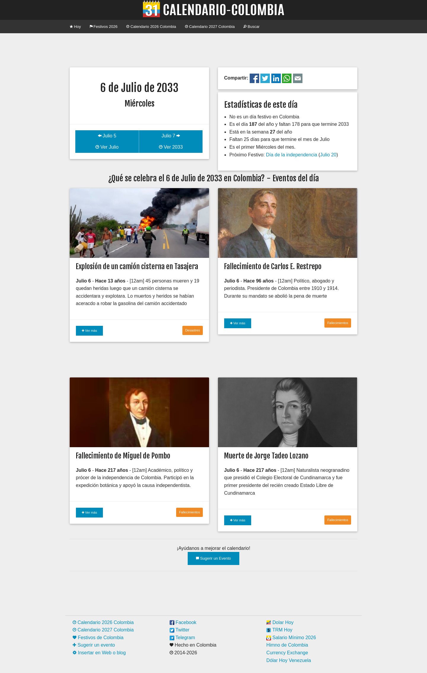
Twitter (179, 629)
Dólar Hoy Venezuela (288, 660)
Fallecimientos (337, 323)
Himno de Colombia (287, 644)
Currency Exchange (287, 652)
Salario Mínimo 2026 (291, 637)
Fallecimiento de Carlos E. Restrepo (272, 266)
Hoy (75, 26)
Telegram (182, 637)
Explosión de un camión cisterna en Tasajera (137, 266)
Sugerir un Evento (213, 558)
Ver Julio (107, 147)
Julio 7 (171, 135)
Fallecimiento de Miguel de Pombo (123, 455)
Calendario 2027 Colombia (210, 26)
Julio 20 (328, 154)
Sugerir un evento (94, 644)
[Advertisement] (213, 49)
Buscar (251, 26)
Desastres (192, 330)
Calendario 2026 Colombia (151, 26)
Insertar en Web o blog (99, 652)
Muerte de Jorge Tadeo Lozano (266, 455)
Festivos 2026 (104, 26)
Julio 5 (107, 135)
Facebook (183, 622)
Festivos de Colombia (98, 637)
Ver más (89, 330)
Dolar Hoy (280, 622)
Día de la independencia (291, 154)
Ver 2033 (171, 147)
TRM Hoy (279, 629)
